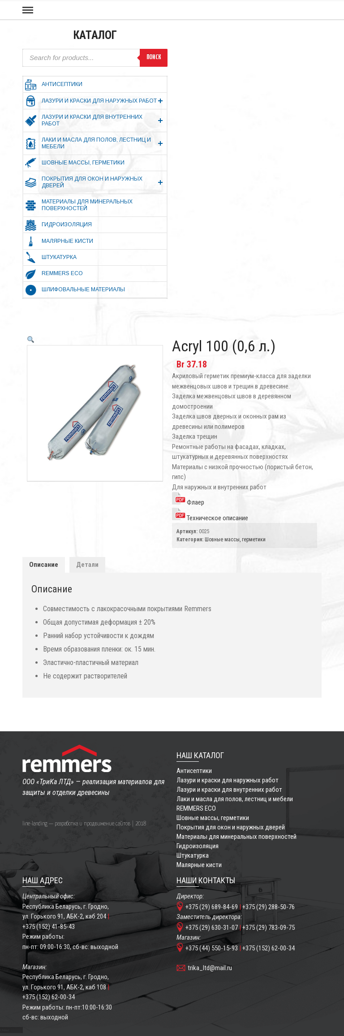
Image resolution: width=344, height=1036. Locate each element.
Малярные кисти (199, 865)
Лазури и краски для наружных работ (227, 780)
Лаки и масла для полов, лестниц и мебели (234, 799)
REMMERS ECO (196, 808)
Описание (43, 565)
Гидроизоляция (197, 846)
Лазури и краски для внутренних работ (229, 790)
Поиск (153, 57)
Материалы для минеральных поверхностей (236, 837)
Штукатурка (192, 855)
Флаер (188, 502)
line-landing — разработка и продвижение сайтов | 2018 (84, 824)
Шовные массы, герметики (235, 539)
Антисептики (194, 771)
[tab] (43, 565)
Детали (87, 565)
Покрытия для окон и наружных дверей (230, 827)
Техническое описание (210, 518)
